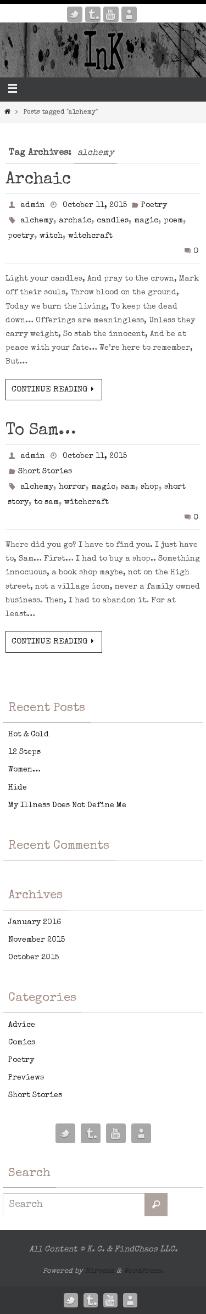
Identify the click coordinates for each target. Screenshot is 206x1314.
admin (32, 205)
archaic (75, 221)
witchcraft (90, 236)
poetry (21, 236)
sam (128, 487)
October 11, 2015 (95, 205)
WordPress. (144, 1271)
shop (150, 487)
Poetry (154, 205)
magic (146, 221)
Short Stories (45, 472)
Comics (21, 1043)
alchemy (36, 221)
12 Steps (24, 752)
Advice (21, 1025)
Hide (17, 788)
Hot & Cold (28, 735)
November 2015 (36, 940)
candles (113, 221)
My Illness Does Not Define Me (67, 805)
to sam (46, 502)
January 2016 (34, 922)
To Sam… (40, 431)
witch (51, 236)
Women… (24, 770)
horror (72, 487)
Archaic (38, 180)
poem (173, 221)
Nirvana (99, 1271)
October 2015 (33, 957)
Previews (26, 1078)
